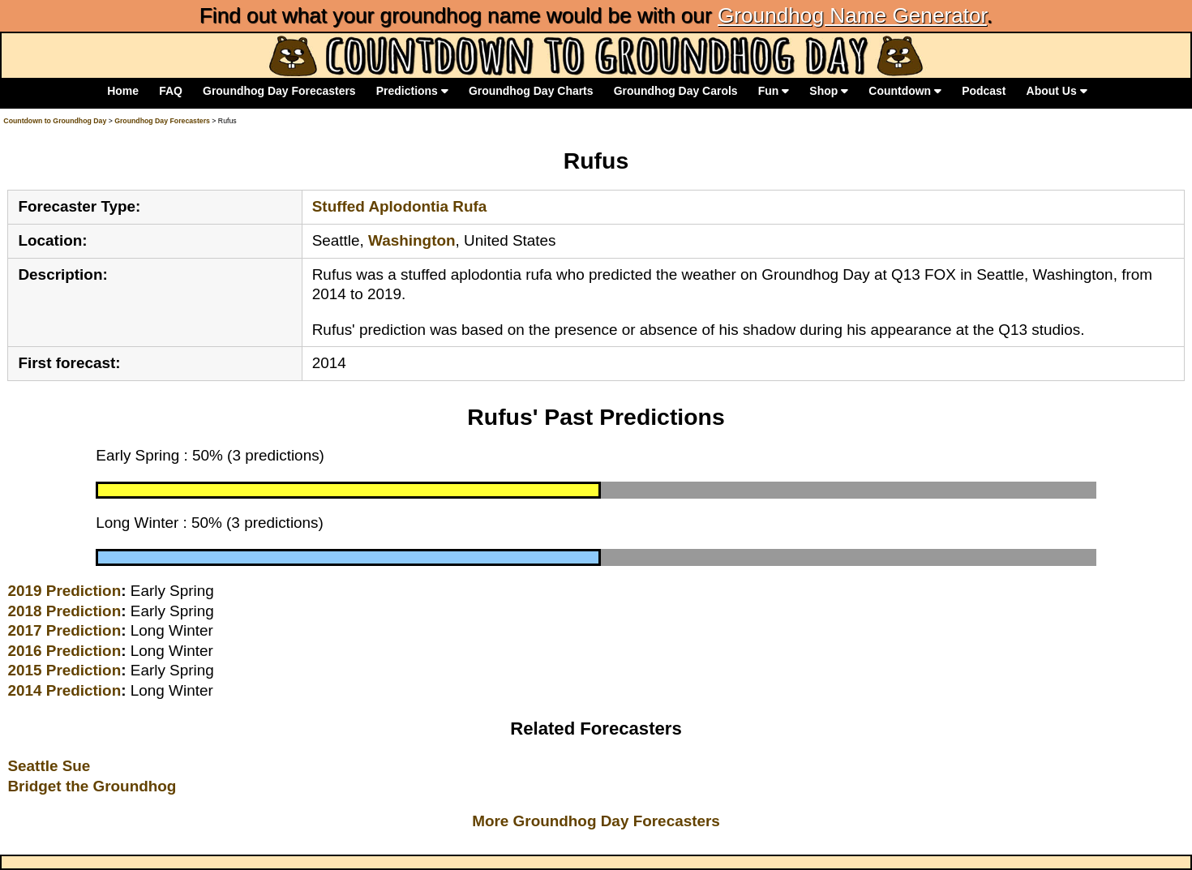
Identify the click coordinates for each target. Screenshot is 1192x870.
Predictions (412, 90)
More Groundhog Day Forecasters (596, 820)
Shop (828, 90)
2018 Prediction (64, 610)
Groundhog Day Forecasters (279, 90)
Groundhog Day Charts (531, 90)
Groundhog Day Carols (676, 90)
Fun (773, 90)
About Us (1057, 90)
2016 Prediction (64, 650)
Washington (411, 240)
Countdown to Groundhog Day (54, 121)
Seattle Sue (48, 765)
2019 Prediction (64, 590)
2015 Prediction (64, 670)
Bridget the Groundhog (91, 786)
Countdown (904, 90)
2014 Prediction (64, 690)
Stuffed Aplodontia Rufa (399, 206)
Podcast (983, 90)
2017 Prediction (64, 630)
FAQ (170, 90)
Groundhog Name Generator (852, 15)
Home (123, 90)
